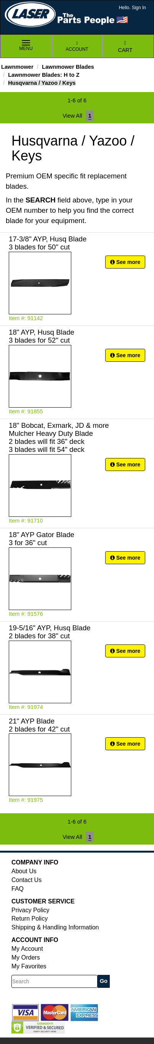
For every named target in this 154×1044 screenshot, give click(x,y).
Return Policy (29, 918)
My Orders (25, 957)
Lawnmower (17, 67)
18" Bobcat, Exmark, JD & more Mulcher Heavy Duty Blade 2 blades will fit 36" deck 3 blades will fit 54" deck (59, 437)
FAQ (17, 888)
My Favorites (29, 966)
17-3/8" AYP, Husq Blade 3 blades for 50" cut (48, 243)
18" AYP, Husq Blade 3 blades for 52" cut (41, 336)
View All (72, 116)
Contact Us (26, 880)
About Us (24, 871)
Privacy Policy (30, 910)
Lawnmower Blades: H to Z (43, 75)
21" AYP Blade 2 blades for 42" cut (39, 725)
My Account (27, 948)
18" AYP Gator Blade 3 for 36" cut (41, 539)
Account (77, 46)
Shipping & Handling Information (55, 927)
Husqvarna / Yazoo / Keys (41, 83)
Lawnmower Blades (68, 67)
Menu (26, 46)
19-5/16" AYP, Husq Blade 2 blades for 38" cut (49, 632)
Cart (125, 46)
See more (125, 262)
